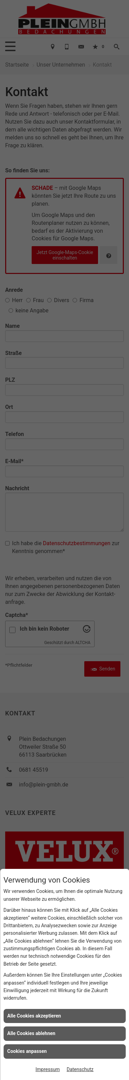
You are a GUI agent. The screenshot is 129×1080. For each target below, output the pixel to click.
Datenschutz (80, 1069)
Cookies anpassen (27, 1051)
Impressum (47, 1069)
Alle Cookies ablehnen (31, 1033)
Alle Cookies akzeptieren (34, 1016)
